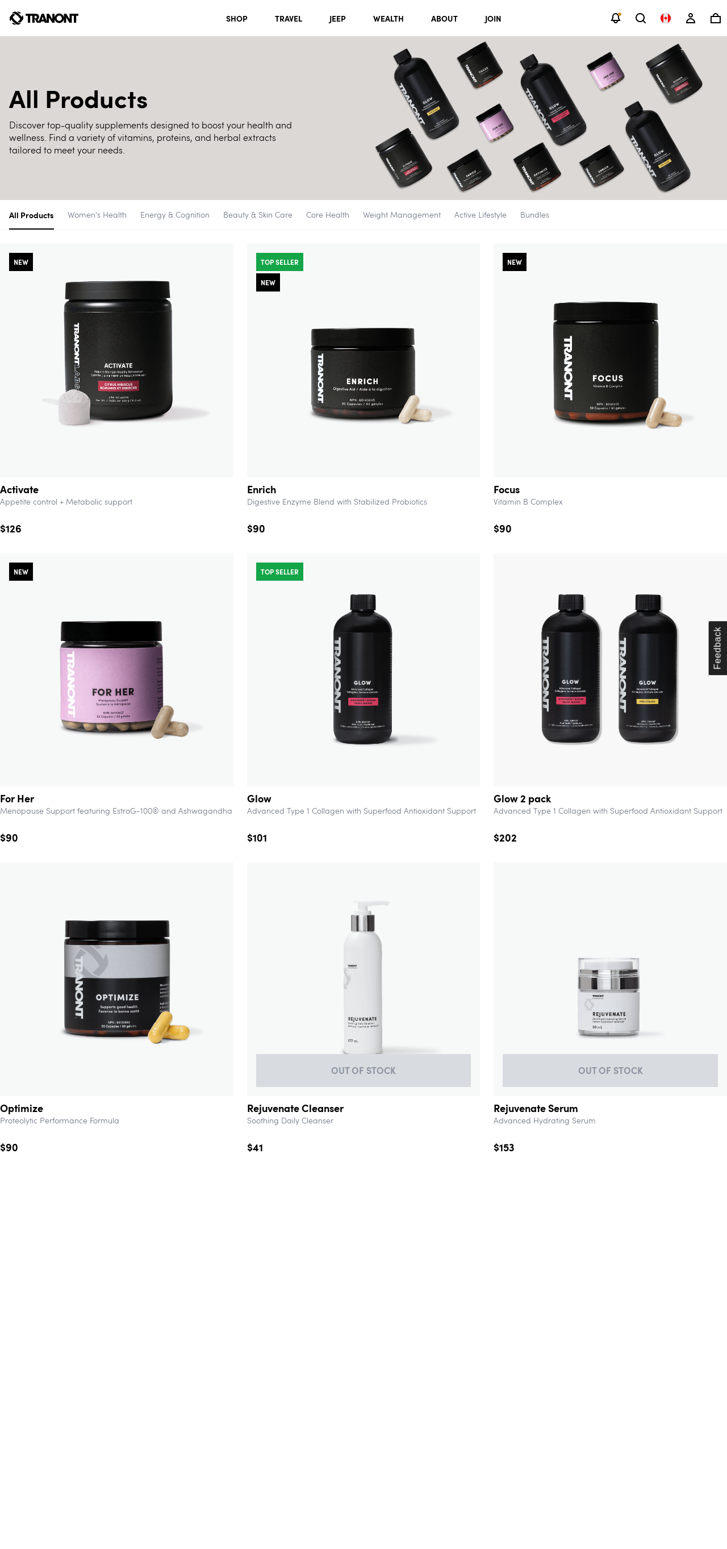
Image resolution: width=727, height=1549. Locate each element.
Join (493, 18)
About (444, 18)
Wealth (388, 18)
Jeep (337, 18)
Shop (237, 18)
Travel (288, 18)
